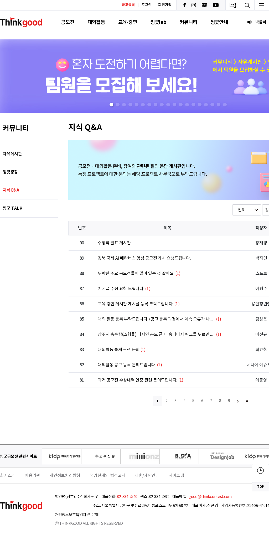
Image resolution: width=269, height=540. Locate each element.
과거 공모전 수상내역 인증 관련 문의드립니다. (137, 380)
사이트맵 (176, 475)
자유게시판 (12, 154)
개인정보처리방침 (64, 475)
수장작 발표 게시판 (114, 243)
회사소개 (7, 475)
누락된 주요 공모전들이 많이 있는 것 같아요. (136, 273)
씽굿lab (158, 22)
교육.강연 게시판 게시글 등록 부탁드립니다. (135, 304)
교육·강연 (127, 22)
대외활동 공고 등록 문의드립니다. (127, 365)
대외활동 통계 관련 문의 (118, 349)
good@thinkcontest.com (210, 497)
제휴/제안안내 (147, 475)
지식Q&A (11, 190)
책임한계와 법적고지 (108, 475)
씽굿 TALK (12, 208)
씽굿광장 (10, 172)
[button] (111, 104)
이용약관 (32, 475)
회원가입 (165, 5)
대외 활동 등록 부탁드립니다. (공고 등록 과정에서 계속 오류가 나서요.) (156, 319)
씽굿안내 (219, 22)
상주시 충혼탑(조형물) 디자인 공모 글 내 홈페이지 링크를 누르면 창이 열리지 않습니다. (156, 334)
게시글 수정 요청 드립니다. (121, 288)
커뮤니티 (188, 22)
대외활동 (96, 22)
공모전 (67, 22)
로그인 (147, 5)
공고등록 (128, 5)
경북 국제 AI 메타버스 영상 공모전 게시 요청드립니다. (144, 258)
